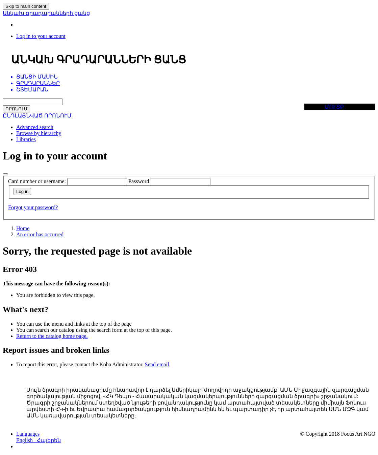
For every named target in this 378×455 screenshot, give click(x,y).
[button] (28, 434)
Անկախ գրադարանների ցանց (46, 13)
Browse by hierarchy (38, 133)
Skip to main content (25, 6)
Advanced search (34, 127)
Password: (139, 181)
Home (22, 228)
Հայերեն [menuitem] (49, 440)
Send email (157, 364)
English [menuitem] (26, 440)
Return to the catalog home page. (51, 336)
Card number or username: (37, 181)
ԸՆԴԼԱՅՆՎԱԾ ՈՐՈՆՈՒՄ (37, 115)
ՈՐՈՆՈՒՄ (16, 108)
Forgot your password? (33, 207)
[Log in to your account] (41, 36)
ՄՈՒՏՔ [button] (334, 107)
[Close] (5, 174)
